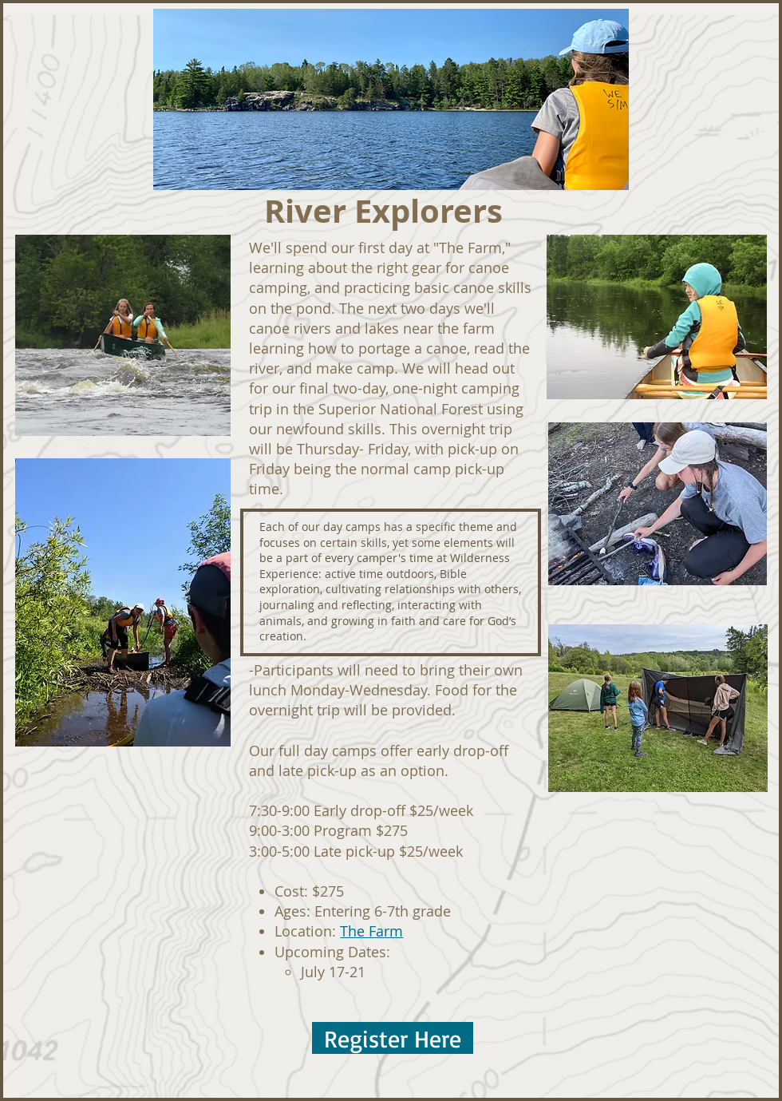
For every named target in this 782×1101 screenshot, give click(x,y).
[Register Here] (392, 1038)
